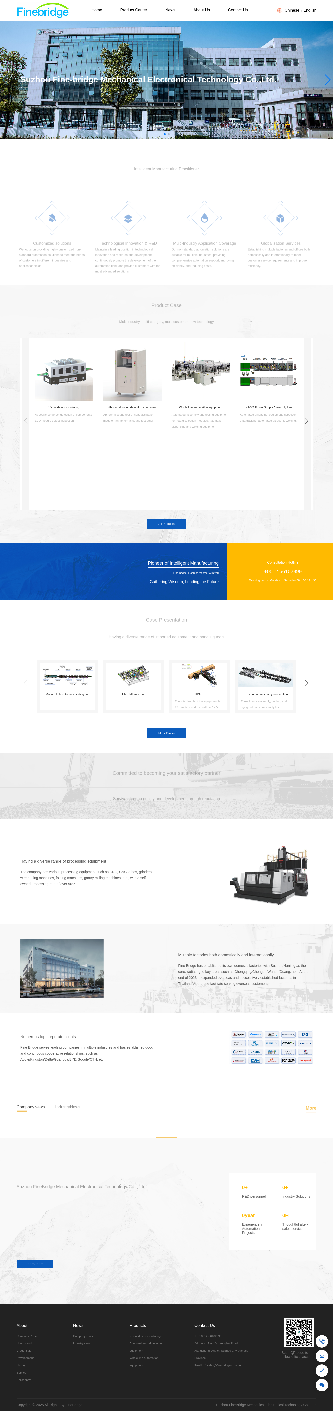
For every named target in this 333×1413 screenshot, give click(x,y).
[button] (327, 79)
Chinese (292, 10)
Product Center (133, 10)
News (170, 10)
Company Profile (27, 1336)
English (309, 10)
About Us (201, 10)
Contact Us (238, 10)
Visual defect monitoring (145, 1336)
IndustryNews (82, 1343)
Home (96, 10)
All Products (166, 524)
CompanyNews (83, 1336)
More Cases (166, 734)
